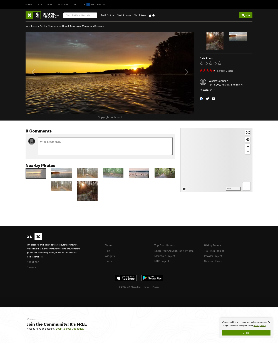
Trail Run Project (214, 250)
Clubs (108, 261)
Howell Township (71, 26)
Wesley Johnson (218, 80)
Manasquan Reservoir (93, 26)
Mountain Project (164, 255)
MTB (40, 4)
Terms (146, 287)
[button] (201, 98)
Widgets (110, 255)
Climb (29, 4)
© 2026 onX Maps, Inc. (130, 287)
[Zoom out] (247, 151)
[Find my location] (247, 139)
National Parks (213, 261)
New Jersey (31, 26)
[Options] (246, 186)
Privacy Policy (260, 325)
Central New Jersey (50, 26)
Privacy (155, 287)
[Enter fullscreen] (247, 132)
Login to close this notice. (70, 328)
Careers (31, 267)
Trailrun (63, 4)
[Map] (216, 160)
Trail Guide (107, 15)
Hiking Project (212, 245)
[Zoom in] (247, 146)
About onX (33, 261)
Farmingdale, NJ (235, 84)
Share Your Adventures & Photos (173, 250)
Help (107, 250)
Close (246, 332)
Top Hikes (140, 15)
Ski (76, 4)
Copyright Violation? (110, 117)
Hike (50, 4)
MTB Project (161, 261)
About (108, 245)
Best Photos (124, 15)
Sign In (245, 15)
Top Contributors (164, 245)
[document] (246, 328)
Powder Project (213, 255)
